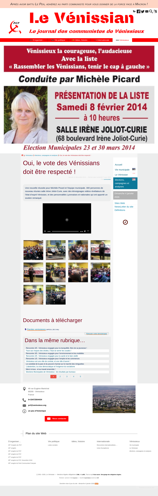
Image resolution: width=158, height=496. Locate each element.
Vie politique (53, 442)
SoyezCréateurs (88, 478)
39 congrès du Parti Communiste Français (21, 464)
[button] (128, 11)
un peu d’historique (37, 411)
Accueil (118, 164)
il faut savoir (95, 475)
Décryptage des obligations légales (112, 475)
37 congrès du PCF (14, 458)
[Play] (67, 218)
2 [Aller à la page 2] (60, 377)
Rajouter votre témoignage (94, 333)
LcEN (81, 475)
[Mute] (85, 231)
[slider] (65, 231)
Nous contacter (56, 419)
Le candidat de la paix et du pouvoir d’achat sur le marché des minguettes (55, 364)
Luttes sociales (51, 446)
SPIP (99, 478)
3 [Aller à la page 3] (66, 377)
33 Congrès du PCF (14, 446)
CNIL (75, 475)
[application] (67, 218)
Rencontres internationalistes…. (108, 446)
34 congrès (12, 449)
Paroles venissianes (36, 329)
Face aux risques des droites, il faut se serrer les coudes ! (48, 351)
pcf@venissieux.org (37, 405)
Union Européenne (104, 449)
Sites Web (120, 203)
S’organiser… (15, 442)
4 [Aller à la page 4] (73, 377)
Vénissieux (29, 155)
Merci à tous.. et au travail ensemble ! (40, 369)
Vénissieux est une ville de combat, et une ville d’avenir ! (48, 361)
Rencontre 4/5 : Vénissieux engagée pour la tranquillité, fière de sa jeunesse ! (56, 348)
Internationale (106, 442)
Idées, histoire (79, 442)
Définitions (120, 210)
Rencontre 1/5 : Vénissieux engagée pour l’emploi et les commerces (53, 359)
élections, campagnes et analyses (46, 155)
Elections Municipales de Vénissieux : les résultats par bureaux (50, 372)
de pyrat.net (74, 478)
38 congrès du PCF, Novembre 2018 (20, 461)
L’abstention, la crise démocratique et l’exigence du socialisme (50, 367)
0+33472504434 (35, 400)
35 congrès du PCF (14, 452)
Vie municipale (134, 446)
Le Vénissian (134, 449)
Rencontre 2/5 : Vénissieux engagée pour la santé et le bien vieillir (52, 356)
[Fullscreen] (88, 231)
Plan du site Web (38, 434)
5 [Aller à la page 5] (80, 377)
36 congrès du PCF (14, 455)
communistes (106, 179)
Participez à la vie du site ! (144, 489)
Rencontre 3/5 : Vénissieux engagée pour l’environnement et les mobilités (55, 353)
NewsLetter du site (124, 206)
